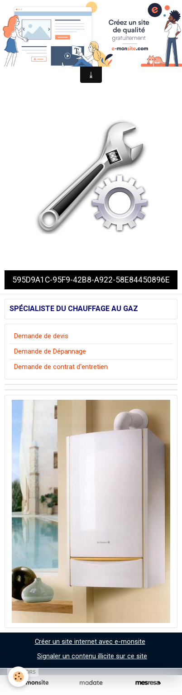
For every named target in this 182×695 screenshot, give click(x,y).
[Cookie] (18, 676)
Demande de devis (41, 336)
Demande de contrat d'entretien (61, 367)
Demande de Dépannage (50, 351)
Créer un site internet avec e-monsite (90, 641)
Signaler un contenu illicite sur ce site (92, 656)
